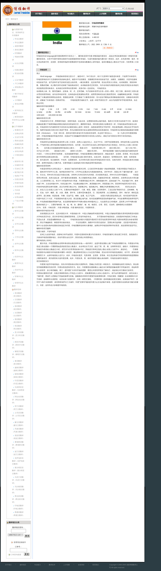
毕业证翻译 (19, 39)
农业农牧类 (19, 186)
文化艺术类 (19, 137)
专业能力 (37, 565)
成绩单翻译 (19, 46)
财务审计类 (19, 161)
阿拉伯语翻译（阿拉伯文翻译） (18, 400)
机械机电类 (19, 144)
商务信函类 (19, 141)
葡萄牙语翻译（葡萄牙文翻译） (18, 354)
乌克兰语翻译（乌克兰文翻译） (18, 480)
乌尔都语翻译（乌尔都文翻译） (18, 490)
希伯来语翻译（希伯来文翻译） (18, 499)
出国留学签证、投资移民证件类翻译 (18, 32)
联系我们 (96, 565)
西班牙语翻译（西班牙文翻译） (18, 345)
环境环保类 (19, 183)
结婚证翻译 (19, 70)
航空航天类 (19, 172)
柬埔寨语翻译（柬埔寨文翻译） (18, 445)
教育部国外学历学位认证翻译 (18, 120)
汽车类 (17, 190)
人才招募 (66, 565)
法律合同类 (19, 134)
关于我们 (8, 565)
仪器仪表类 (19, 179)
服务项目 (23, 565)
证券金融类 (19, 197)
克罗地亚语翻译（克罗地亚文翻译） (18, 461)
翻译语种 (17, 289)
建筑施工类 (19, 148)
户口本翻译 (19, 83)
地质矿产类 (19, 176)
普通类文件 (19, 130)
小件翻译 (18, 100)
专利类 (17, 194)
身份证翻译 (19, 50)
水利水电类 (19, 151)
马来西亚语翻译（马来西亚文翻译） (18, 390)
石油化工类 (19, 169)
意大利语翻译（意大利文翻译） (18, 335)
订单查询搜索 (16, 555)
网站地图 (131, 8)
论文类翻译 (18, 207)
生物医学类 (19, 165)
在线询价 (81, 565)
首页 (7, 19)
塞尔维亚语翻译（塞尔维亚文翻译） (18, 471)
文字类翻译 (18, 126)
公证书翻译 (19, 80)
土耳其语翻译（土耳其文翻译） (18, 416)
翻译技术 (52, 565)
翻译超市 (14, 19)
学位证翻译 (19, 43)
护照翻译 (18, 53)
